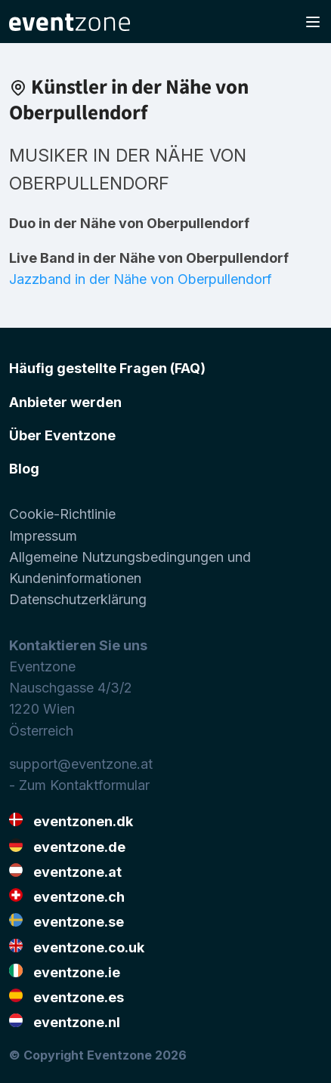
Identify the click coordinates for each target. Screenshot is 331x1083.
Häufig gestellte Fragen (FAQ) (107, 368)
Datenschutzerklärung (78, 599)
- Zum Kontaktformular (79, 785)
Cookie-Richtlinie (62, 514)
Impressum (43, 536)
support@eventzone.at (81, 764)
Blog (24, 469)
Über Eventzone (62, 435)
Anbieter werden (65, 402)
